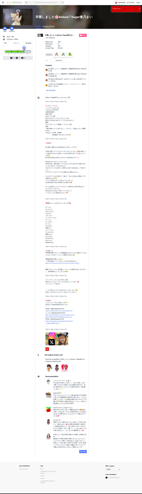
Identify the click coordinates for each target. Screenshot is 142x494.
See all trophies (51, 90)
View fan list (59, 60)
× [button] (139, 8)
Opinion (42, 478)
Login (138, 2)
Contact (42, 476)
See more (83, 451)
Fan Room (11, 29)
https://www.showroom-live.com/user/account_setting (62, 263)
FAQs (41, 469)
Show (5, 29)
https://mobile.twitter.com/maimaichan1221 (59, 311)
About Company (23, 469)
